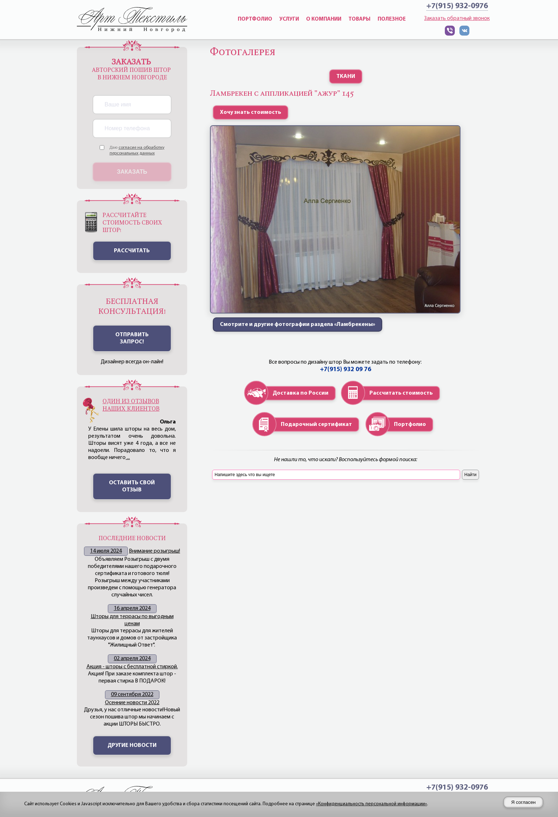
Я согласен (523, 802)
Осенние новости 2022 (132, 703)
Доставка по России (300, 393)
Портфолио (410, 424)
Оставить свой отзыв (132, 486)
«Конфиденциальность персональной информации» (371, 804)
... (128, 457)
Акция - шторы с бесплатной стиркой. (132, 667)
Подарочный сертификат (316, 424)
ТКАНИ (345, 76)
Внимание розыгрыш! (154, 551)
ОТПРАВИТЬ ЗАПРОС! (132, 338)
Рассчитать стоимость (401, 393)
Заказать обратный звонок (457, 18)
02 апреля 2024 (132, 658)
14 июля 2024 (106, 551)
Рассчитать (132, 251)
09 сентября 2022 (132, 694)
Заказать (132, 172)
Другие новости (132, 745)
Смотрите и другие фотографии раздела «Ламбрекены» (297, 324)
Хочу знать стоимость (250, 112)
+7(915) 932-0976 (457, 6)
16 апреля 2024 (132, 608)
